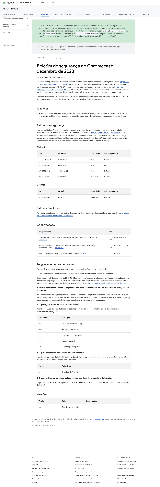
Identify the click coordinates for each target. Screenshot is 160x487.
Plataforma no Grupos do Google (86, 475)
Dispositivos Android (104, 14)
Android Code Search (45, 3)
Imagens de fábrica (39, 475)
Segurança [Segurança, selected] (45, 14)
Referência (145, 14)
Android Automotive (126, 14)
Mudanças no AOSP (107, 36)
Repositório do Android (40, 461)
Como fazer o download (40, 468)
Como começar (29, 14)
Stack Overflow (122, 479)
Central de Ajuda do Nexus (126, 468)
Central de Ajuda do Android (127, 461)
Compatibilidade (83, 14)
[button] (13, 18)
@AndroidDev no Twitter (83, 465)
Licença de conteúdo (98, 419)
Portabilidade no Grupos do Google (87, 482)
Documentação (10, 9)
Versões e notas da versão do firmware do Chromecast (107, 283)
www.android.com (124, 472)
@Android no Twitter (82, 461)
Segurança (58, 58)
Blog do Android (80, 468)
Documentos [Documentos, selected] (24, 3)
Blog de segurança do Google (85, 472)
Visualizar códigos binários (41, 472)
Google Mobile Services (125, 475)
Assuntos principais (63, 14)
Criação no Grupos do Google (85, 479)
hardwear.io (43, 240)
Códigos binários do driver (41, 479)
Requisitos (35, 465)
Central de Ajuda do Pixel (126, 465)
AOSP (38, 58)
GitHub (34, 482)
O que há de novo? (10, 14)
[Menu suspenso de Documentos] (32, 2)
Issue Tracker (121, 482)
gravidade (115, 133)
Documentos (47, 58)
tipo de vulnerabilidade (100, 133)
